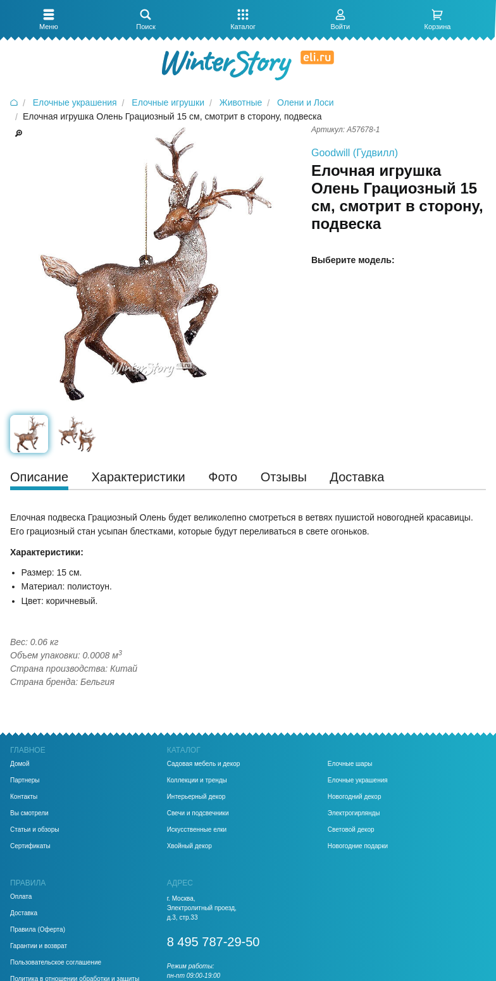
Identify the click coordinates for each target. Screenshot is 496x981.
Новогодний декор (354, 797)
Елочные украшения (358, 780)
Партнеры (25, 780)
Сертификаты (30, 846)
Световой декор (351, 830)
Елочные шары (350, 764)
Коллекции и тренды (197, 780)
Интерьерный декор (196, 797)
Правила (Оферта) (37, 930)
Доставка (23, 913)
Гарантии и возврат (38, 946)
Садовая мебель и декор (203, 764)
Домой (19, 764)
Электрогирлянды (354, 813)
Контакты (23, 797)
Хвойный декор (189, 846)
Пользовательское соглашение (55, 962)
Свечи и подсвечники (198, 813)
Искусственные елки (197, 830)
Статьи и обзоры (34, 830)
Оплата (21, 897)
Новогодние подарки (358, 846)
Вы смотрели (29, 813)
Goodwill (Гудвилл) (354, 152)
